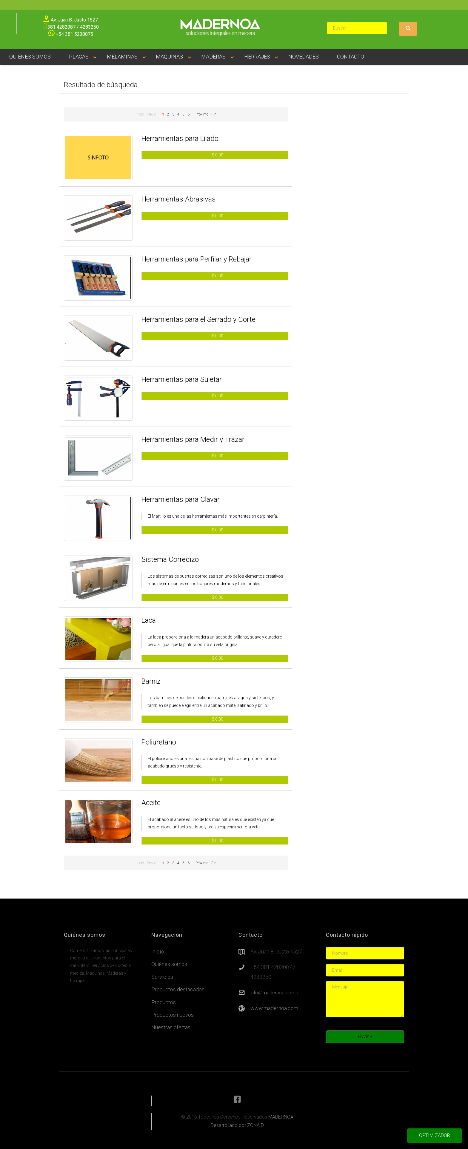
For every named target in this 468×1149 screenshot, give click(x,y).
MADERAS (213, 56)
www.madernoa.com (274, 1008)
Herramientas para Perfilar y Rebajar (196, 259)
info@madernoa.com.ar (275, 993)
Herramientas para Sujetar (181, 379)
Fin (213, 114)
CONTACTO (350, 56)
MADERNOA (280, 1117)
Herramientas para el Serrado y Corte (198, 319)
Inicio (140, 114)
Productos (163, 1002)
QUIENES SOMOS (30, 56)
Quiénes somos (169, 964)
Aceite (151, 803)
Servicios (162, 977)
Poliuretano (158, 742)
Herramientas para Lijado (179, 138)
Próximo (201, 114)
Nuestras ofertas (170, 1027)
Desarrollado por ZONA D (237, 1125)
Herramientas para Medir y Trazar (192, 439)
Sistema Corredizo (170, 559)
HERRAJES (257, 56)
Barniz (151, 681)
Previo (151, 114)
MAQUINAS (169, 56)
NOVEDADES (303, 56)
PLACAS (79, 56)
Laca (148, 620)
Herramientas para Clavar (180, 499)
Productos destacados (177, 989)
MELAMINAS (122, 56)
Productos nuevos (172, 1015)
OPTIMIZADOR (434, 1135)
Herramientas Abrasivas (178, 199)
